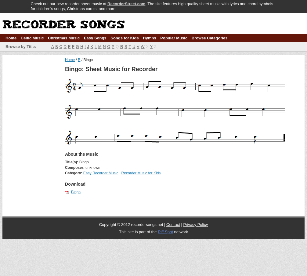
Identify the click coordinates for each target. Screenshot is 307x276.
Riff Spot (165, 232)
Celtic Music (32, 38)
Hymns (149, 38)
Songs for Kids (124, 38)
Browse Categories (210, 38)
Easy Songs (95, 38)
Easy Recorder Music (100, 173)
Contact (173, 224)
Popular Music (173, 38)
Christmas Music (64, 38)
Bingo (76, 192)
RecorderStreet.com (126, 4)
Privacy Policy (195, 224)
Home (10, 38)
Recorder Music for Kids (141, 173)
